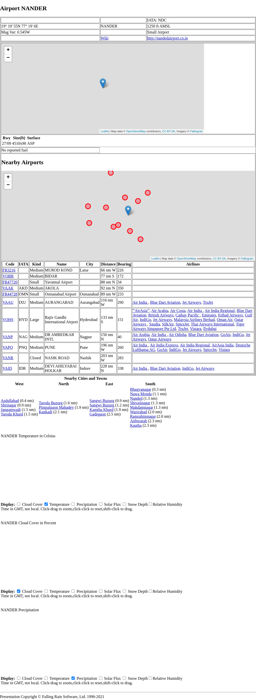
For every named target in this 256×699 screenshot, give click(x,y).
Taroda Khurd (12, 414)
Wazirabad (138, 412)
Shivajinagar (140, 403)
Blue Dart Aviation (165, 302)
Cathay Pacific (188, 315)
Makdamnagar (141, 407)
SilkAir (168, 324)
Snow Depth (138, 504)
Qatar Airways (159, 339)
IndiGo (145, 320)
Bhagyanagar (140, 389)
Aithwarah (138, 421)
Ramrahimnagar (143, 416)
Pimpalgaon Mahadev (56, 407)
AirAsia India (223, 345)
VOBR (8, 276)
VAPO (7, 347)
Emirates (209, 315)
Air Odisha (177, 334)
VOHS (8, 320)
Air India (140, 302)
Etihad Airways (230, 315)
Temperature (60, 504)
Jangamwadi (11, 410)
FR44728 (10, 294)
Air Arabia (159, 310)
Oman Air (224, 320)
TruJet (208, 302)
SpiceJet (182, 324)
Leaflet (104, 131)
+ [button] (8, 50)
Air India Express (164, 345)
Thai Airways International (212, 324)
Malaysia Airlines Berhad (194, 320)
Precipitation (86, 504)
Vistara (195, 328)
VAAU (8, 302)
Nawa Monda (141, 394)
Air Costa (178, 310)
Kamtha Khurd (102, 410)
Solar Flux (112, 504)
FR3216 (9, 270)
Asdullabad (10, 400)
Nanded (136, 398)
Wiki (104, 38)
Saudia (154, 324)
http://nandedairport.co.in (167, 38)
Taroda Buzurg (50, 403)
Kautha (136, 425)
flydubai (209, 328)
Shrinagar (8, 405)
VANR (7, 358)
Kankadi (45, 412)
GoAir (225, 334)
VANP (7, 337)
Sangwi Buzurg (102, 400)
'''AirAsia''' (141, 310)
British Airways (161, 315)
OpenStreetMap (136, 131)
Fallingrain (196, 131)
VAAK (8, 288)
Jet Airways (191, 302)
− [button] (8, 58)
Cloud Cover (32, 504)
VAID (7, 368)
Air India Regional (220, 310)
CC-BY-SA (168, 131)
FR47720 (10, 282)
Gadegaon (98, 414)
